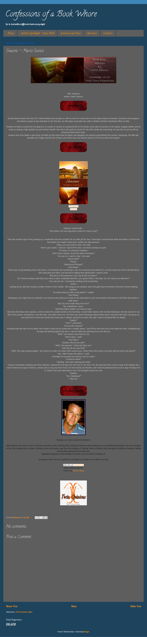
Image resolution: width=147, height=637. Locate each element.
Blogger (86, 631)
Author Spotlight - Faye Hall (37, 33)
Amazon (73, 209)
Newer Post (11, 606)
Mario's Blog (78, 471)
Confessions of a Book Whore (51, 14)
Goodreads (73, 206)
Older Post (135, 606)
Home (10, 33)
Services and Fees (70, 33)
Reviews (92, 33)
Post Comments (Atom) (24, 612)
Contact (107, 33)
